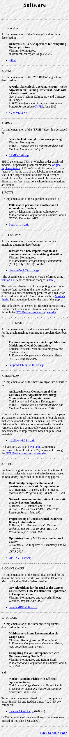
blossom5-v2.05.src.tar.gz (24, 270)
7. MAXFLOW (10, 375)
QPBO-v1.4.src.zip (20, 557)
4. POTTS (7, 192)
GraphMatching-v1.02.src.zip (26, 365)
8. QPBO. (7, 463)
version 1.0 (8, 280)
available (35, 446)
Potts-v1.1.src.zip (19, 224)
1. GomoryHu (9, 28)
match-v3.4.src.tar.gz (21, 711)
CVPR (38, 106)
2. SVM (6, 70)
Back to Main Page (53, 733)
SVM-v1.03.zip (18, 112)
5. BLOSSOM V (11, 235)
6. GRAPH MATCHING (16, 323)
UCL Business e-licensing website (36, 312)
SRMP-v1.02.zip (19, 155)
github (12, 60)
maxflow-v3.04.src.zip (22, 440)
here (51, 280)
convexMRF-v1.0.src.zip (23, 607)
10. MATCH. (9, 617)
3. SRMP (6, 123)
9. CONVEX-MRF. (12, 568)
